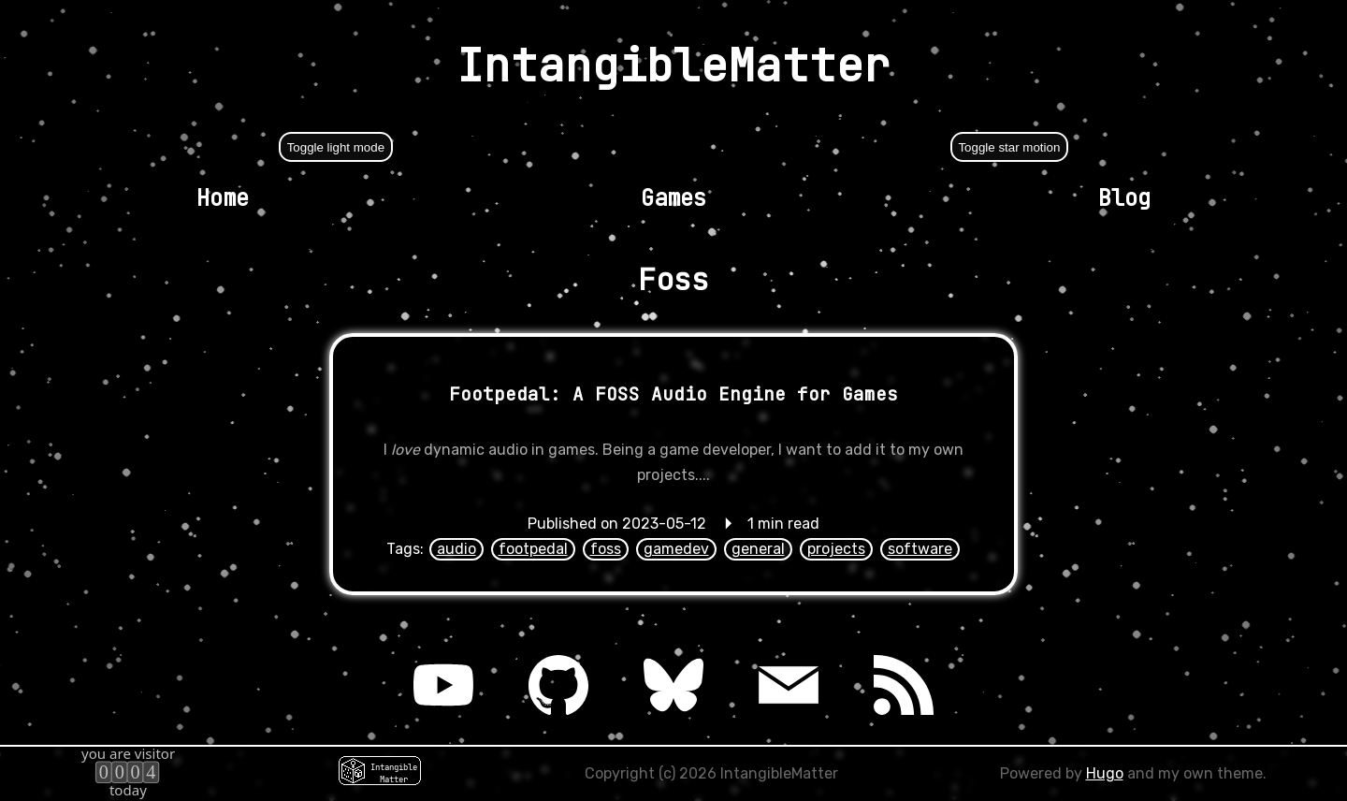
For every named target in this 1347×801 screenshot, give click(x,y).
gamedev (676, 549)
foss (605, 549)
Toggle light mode (335, 147)
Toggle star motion (1009, 147)
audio (456, 549)
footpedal (533, 549)
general (758, 549)
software (920, 549)
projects (836, 549)
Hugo (1104, 773)
